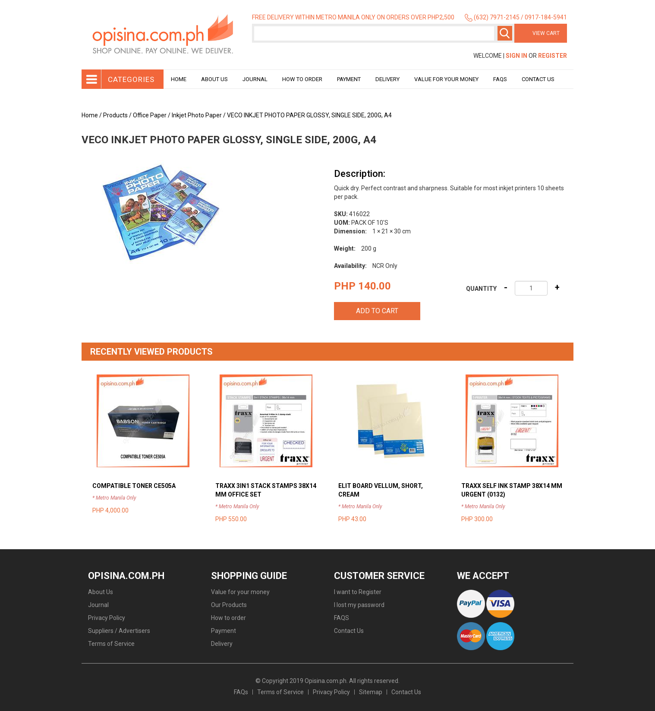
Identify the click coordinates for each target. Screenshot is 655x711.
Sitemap (370, 692)
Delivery (387, 79)
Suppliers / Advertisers (119, 630)
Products (115, 115)
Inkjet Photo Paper (197, 115)
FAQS (341, 617)
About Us (214, 79)
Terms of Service (111, 643)
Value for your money (446, 79)
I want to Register (357, 591)
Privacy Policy (106, 617)
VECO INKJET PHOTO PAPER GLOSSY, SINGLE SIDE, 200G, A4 (309, 115)
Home (178, 79)
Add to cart (377, 311)
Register (552, 55)
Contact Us (538, 79)
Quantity (481, 288)
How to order (302, 79)
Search (505, 33)
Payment (349, 79)
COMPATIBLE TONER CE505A (134, 485)
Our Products (229, 604)
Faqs (500, 79)
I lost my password (359, 604)
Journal (255, 79)
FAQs (241, 692)
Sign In (516, 55)
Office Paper (150, 115)
